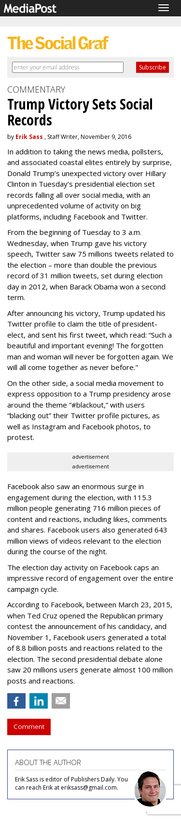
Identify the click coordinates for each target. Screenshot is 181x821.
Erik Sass (29, 137)
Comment (29, 726)
